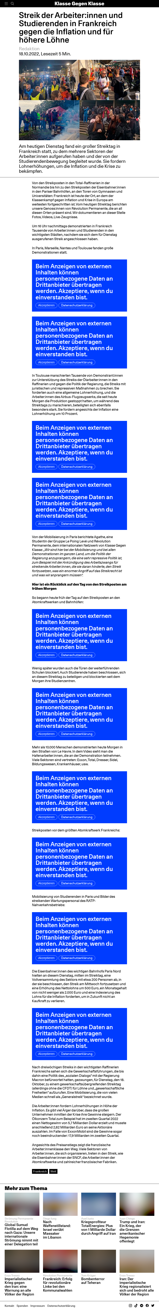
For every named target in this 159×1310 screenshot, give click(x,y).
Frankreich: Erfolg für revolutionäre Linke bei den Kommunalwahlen (57, 1285)
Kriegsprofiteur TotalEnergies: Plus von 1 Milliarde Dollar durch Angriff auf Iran (98, 1227)
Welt (53, 1171)
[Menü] (6, 4)
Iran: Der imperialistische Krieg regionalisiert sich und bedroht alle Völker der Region (137, 1286)
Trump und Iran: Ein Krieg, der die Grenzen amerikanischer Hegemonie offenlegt (132, 1231)
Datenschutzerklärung (77, 305)
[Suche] (12, 4)
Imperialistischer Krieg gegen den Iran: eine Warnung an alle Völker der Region (19, 1286)
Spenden (22, 1305)
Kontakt (9, 1305)
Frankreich (40, 1171)
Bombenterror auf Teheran (93, 1281)
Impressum (37, 1305)
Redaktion (29, 48)
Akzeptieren (46, 305)
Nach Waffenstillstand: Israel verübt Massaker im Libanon (57, 1229)
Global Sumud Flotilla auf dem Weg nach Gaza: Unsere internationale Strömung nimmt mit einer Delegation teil (21, 1234)
